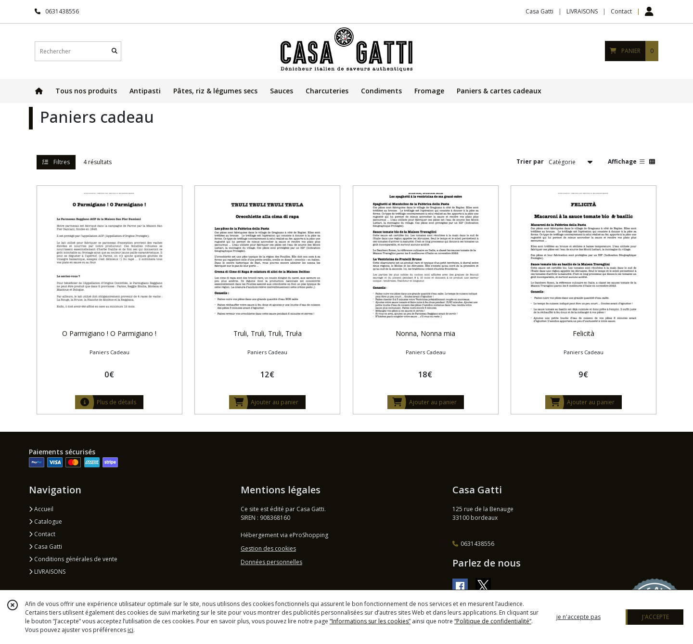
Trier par (530, 161)
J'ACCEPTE (655, 617)
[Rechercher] (114, 51)
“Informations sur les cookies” (370, 621)
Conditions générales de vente (73, 559)
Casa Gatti (45, 546)
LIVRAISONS (47, 571)
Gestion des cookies (268, 548)
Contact (621, 11)
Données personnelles (271, 562)
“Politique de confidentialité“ (492, 621)
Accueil (41, 509)
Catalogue (45, 521)
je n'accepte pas (578, 617)
